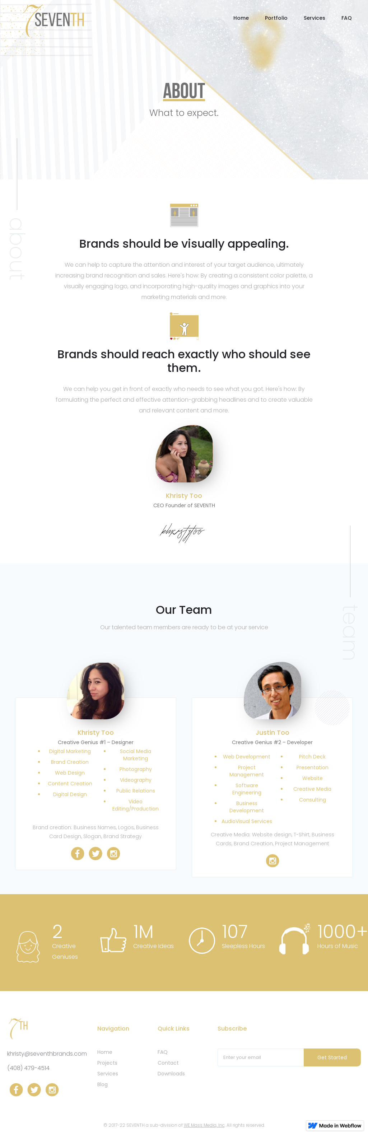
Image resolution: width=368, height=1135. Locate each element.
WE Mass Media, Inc (204, 1125)
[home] (53, 20)
